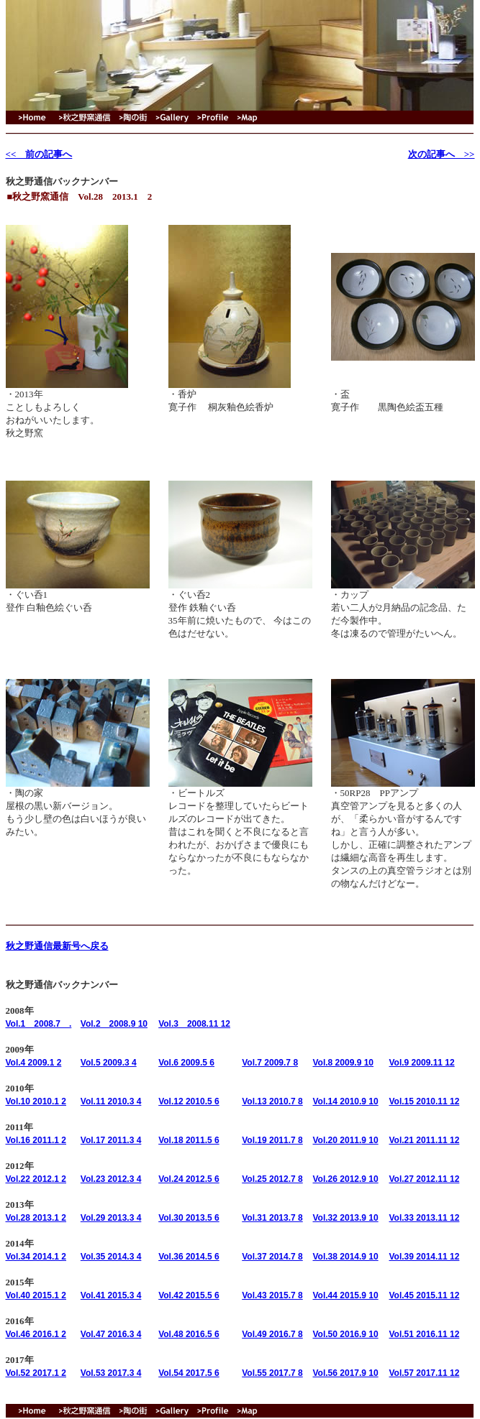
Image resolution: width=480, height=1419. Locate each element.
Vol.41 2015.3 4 (111, 1295)
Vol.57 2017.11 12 (424, 1373)
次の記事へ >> (441, 154)
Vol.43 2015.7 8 (272, 1295)
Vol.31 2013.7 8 (272, 1218)
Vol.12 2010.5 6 (188, 1101)
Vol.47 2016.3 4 (111, 1334)
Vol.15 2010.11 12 (424, 1101)
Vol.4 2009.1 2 (34, 1063)
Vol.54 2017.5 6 (188, 1373)
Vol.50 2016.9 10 (345, 1334)
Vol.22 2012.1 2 (36, 1179)
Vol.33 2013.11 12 (424, 1218)
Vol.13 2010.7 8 (272, 1101)
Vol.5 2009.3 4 (109, 1063)
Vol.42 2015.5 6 (188, 1295)
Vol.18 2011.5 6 (188, 1140)
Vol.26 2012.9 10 (345, 1179)
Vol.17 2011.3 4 (111, 1140)
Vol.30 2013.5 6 (188, 1218)
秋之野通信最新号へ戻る (57, 945)
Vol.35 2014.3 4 (111, 1257)
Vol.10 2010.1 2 (36, 1101)
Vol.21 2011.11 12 (424, 1140)
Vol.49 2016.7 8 (272, 1334)
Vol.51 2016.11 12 (424, 1334)
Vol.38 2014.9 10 (345, 1257)
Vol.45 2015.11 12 (424, 1295)
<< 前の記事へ (39, 154)
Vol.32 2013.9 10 (345, 1218)
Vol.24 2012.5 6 (188, 1179)
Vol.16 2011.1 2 (36, 1140)
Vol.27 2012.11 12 (424, 1179)
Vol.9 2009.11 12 (422, 1063)
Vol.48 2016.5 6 (188, 1334)
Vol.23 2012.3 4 (111, 1179)
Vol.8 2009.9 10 (342, 1063)
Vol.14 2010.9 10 (345, 1101)
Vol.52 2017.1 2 (36, 1373)
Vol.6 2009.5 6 (186, 1063)
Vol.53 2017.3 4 (111, 1373)
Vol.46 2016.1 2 (36, 1334)
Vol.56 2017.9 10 (345, 1373)
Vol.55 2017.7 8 (272, 1373)
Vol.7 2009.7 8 (270, 1063)
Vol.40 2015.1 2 (36, 1295)
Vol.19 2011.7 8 (272, 1140)
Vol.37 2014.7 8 (272, 1257)
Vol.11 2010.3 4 (111, 1101)
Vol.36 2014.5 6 (188, 1257)
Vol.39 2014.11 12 (424, 1257)
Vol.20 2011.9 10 (345, 1140)
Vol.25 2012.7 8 (272, 1179)
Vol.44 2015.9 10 (345, 1295)
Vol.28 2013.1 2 (36, 1218)
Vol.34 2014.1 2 (36, 1257)
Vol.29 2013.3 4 (111, 1218)
